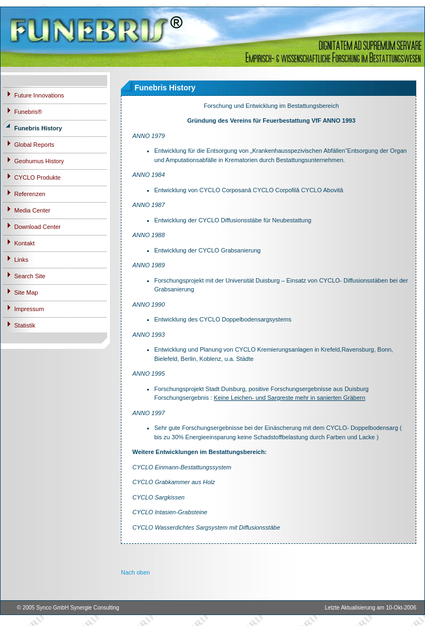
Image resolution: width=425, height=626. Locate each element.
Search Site (29, 276)
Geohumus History (39, 161)
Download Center (37, 226)
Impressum (29, 309)
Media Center (32, 210)
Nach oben (135, 572)
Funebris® (28, 111)
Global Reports (34, 144)
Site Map (26, 292)
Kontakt (24, 243)
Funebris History (38, 128)
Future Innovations (39, 95)
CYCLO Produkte (37, 177)
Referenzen (29, 194)
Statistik (25, 325)
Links (21, 259)
